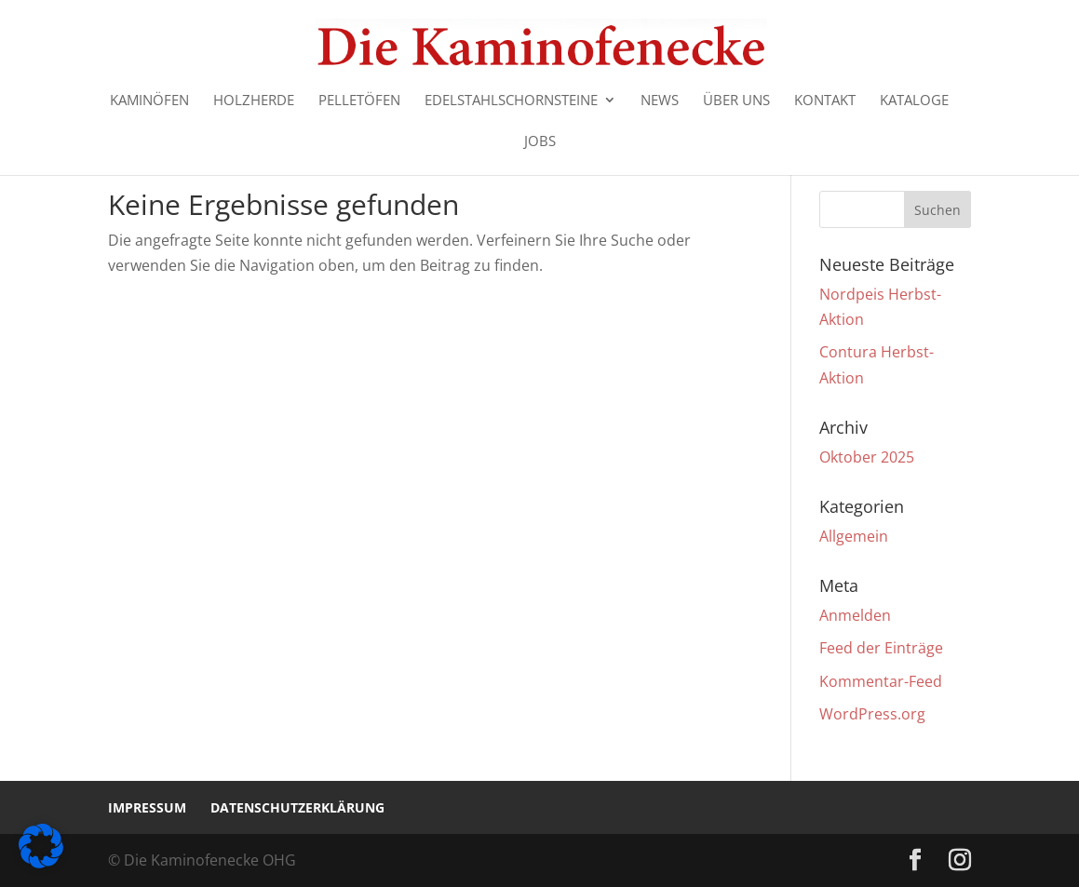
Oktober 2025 (866, 457)
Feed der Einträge (881, 648)
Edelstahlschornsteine (511, 101)
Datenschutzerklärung (297, 807)
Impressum (147, 807)
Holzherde (253, 101)
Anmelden (855, 615)
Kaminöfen (149, 101)
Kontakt (825, 101)
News (660, 101)
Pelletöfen (359, 101)
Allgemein (853, 536)
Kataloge (914, 101)
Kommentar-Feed (880, 681)
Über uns (736, 101)
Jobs (540, 142)
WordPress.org (872, 714)
